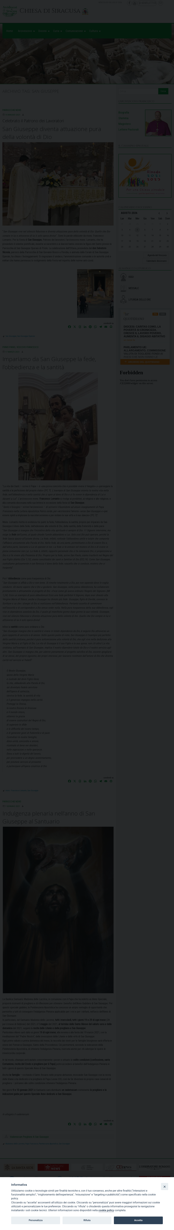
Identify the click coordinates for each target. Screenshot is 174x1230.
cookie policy (106, 1210)
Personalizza (35, 1220)
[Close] (164, 1186)
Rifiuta (86, 1220)
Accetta (138, 1220)
